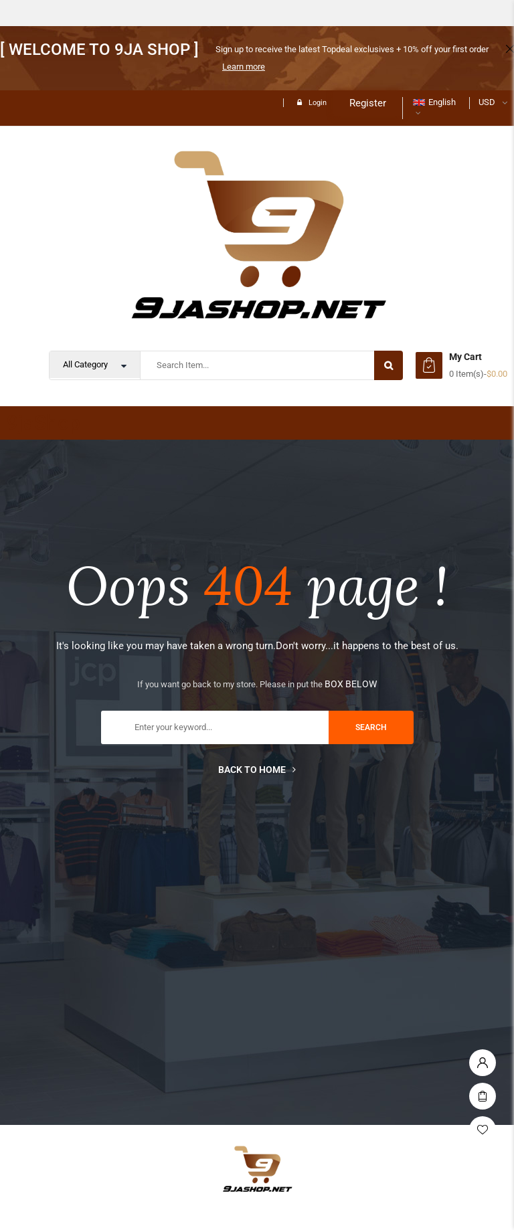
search (371, 727)
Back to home (257, 769)
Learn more (243, 67)
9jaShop (43, 422)
